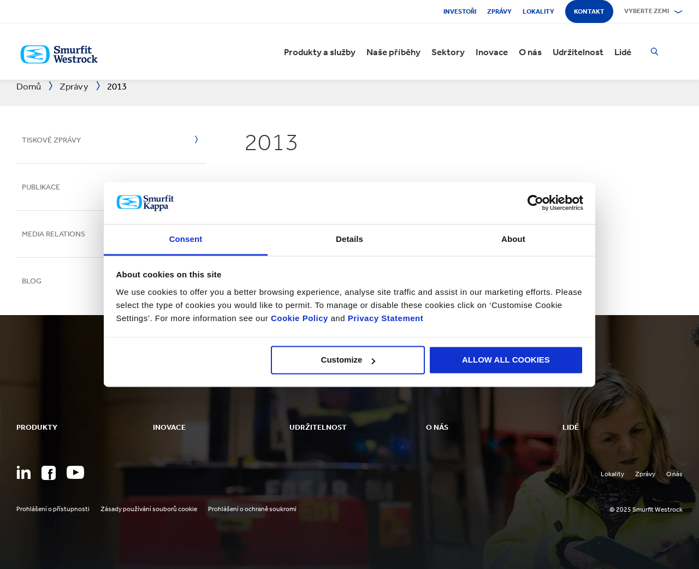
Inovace (492, 51)
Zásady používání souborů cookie (148, 509)
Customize (348, 360)
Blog (32, 281)
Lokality (538, 11)
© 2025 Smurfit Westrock (646, 509)
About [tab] (513, 239)
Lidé (622, 51)
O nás (530, 51)
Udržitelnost (578, 51)
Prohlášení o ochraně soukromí (252, 509)
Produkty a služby (320, 51)
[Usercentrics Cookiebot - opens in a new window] (535, 203)
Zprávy (499, 11)
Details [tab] (349, 239)
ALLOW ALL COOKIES (506, 360)
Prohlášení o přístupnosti (53, 509)
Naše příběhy (393, 51)
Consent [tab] (186, 239)
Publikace (41, 187)
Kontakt (589, 11)
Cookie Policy (299, 318)
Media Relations (53, 234)
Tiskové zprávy (51, 140)
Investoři (459, 11)
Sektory (448, 51)
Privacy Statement (384, 318)
